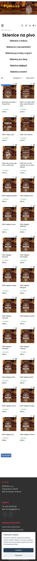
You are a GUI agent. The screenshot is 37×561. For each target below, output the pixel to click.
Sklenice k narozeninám (18, 47)
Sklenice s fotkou (18, 40)
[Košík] (35, 25)
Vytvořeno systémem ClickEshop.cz (18, 560)
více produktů (6, 455)
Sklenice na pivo (6, 30)
